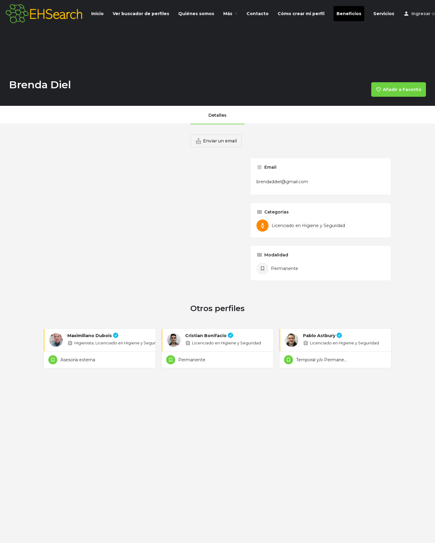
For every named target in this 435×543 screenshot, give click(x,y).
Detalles (217, 115)
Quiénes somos (196, 13)
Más (227, 13)
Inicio (97, 13)
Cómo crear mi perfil (301, 13)
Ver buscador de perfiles (141, 13)
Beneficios (349, 13)
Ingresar (420, 13)
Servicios (383, 13)
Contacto (257, 13)
